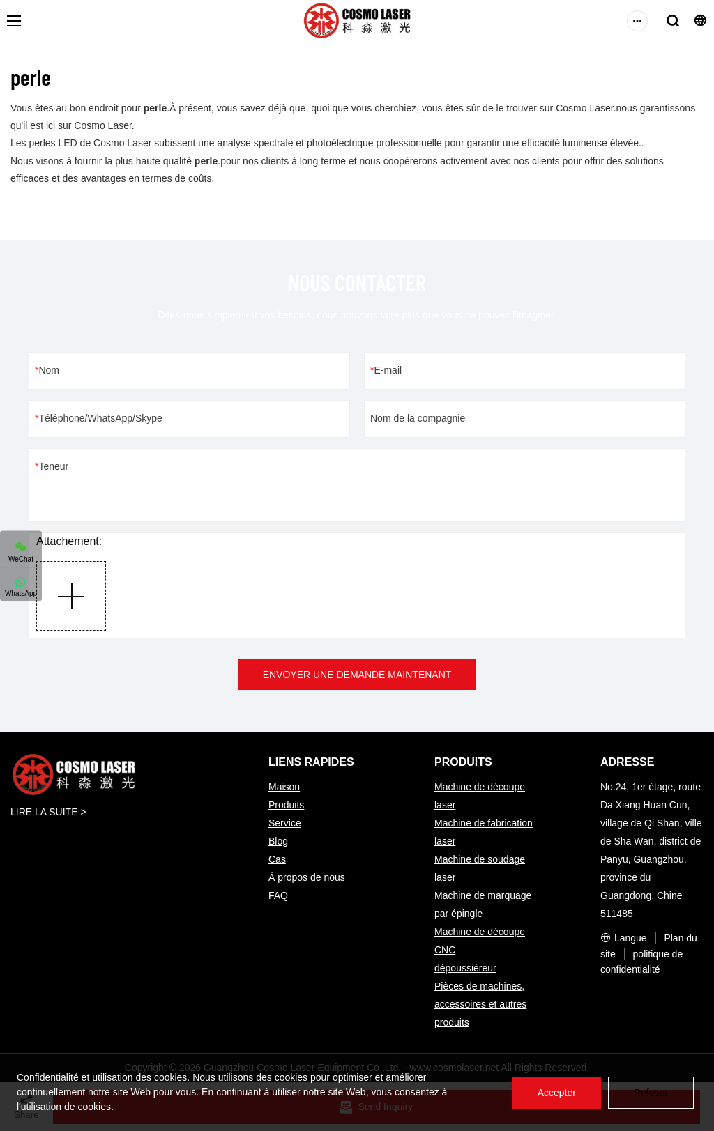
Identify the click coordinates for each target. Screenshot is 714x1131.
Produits (286, 804)
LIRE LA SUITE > (48, 811)
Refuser (651, 1092)
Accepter (557, 1092)
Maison (284, 786)
